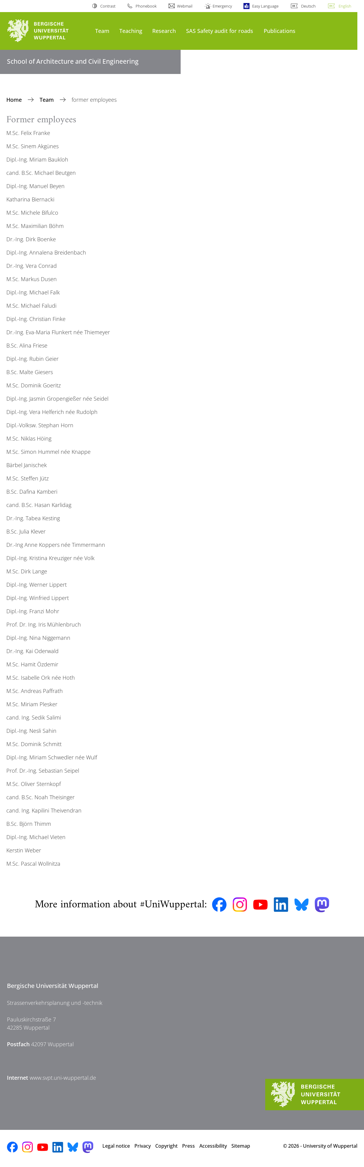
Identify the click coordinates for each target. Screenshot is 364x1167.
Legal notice (116, 1146)
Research (164, 30)
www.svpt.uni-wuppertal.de (63, 1077)
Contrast (107, 6)
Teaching (130, 30)
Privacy (142, 1146)
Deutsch (308, 6)
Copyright (166, 1146)
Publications (279, 30)
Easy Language (265, 6)
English (345, 6)
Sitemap (240, 1146)
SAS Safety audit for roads (219, 30)
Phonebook (146, 6)
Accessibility (213, 1146)
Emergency (222, 6)
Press (188, 1146)
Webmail (184, 6)
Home (14, 99)
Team (102, 30)
